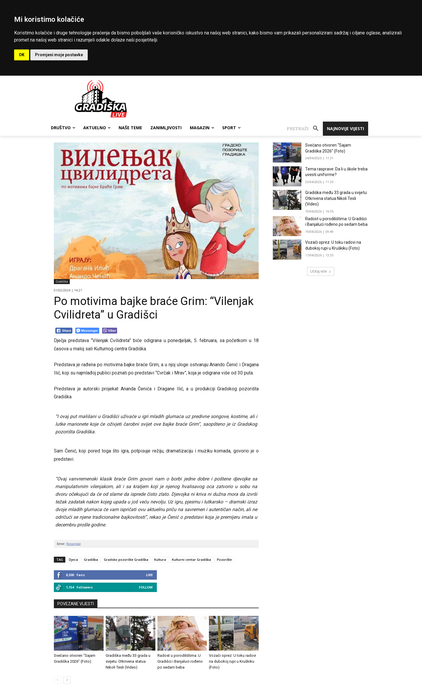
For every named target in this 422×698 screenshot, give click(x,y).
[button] (305, 129)
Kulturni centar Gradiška (191, 559)
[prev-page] (57, 680)
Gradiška (62, 281)
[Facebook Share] (63, 331)
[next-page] (67, 680)
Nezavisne (73, 544)
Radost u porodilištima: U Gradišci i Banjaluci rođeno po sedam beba (180, 661)
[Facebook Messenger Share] (87, 331)
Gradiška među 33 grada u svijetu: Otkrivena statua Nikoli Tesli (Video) (128, 661)
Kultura (160, 559)
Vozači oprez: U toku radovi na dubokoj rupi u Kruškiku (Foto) (232, 661)
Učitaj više (320, 271)
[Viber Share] (109, 331)
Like (149, 575)
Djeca (73, 559)
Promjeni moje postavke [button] (59, 54)
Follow (146, 587)
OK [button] (21, 54)
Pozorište (224, 559)
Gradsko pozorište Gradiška (126, 559)
